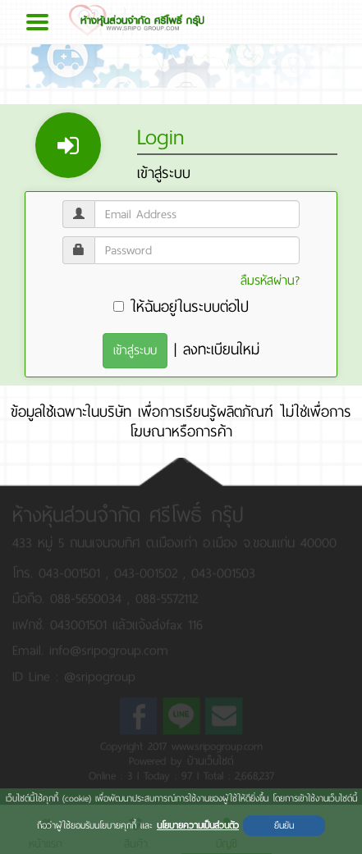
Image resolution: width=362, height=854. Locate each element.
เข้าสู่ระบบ (135, 350)
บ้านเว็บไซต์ (210, 758)
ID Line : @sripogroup (73, 674)
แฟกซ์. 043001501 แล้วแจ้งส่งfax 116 (107, 622)
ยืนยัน (284, 825)
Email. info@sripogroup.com (90, 648)
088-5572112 (166, 597)
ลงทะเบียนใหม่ (221, 349)
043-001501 (72, 570)
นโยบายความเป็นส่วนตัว (198, 825)
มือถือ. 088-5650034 (66, 597)
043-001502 (148, 570)
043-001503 (223, 570)
